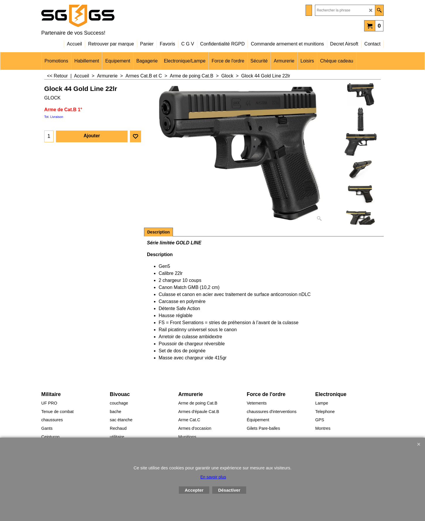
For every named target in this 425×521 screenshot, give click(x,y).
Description (158, 232)
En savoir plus (213, 477)
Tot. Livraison (53, 117)
